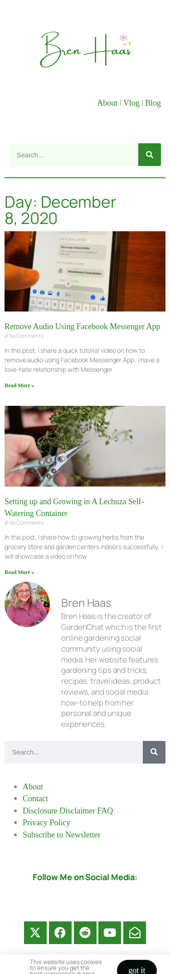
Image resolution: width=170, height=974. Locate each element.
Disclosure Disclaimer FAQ (68, 810)
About (108, 102)
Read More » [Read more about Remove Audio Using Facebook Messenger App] (19, 385)
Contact (35, 798)
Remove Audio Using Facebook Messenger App (82, 326)
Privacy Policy (46, 822)
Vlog (132, 102)
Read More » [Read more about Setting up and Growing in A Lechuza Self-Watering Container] (19, 572)
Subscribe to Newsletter (62, 834)
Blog (153, 102)
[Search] (149, 154)
